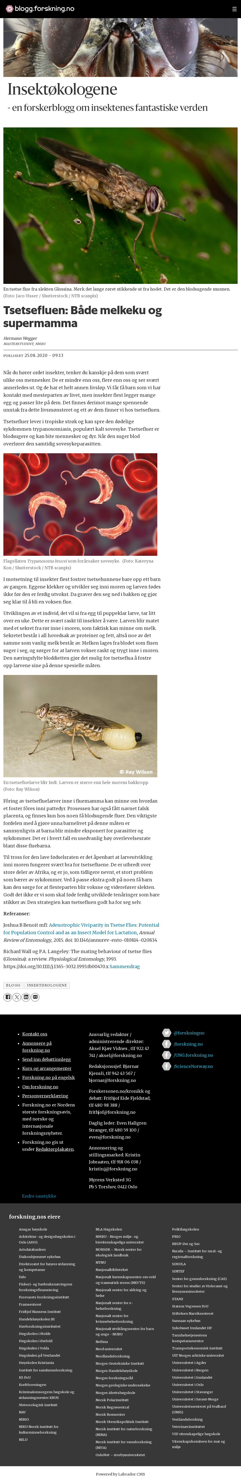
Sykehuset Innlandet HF (192, 1328)
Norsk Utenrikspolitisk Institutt (122, 1422)
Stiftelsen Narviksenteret (193, 1313)
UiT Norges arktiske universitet (198, 1355)
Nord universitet (109, 1349)
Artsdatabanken (32, 1249)
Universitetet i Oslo (188, 1385)
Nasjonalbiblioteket (112, 1270)
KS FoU (25, 1377)
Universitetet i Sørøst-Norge (195, 1399)
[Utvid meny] (234, 9)
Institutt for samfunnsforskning (46, 1370)
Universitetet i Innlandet (192, 1377)
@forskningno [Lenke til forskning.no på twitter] (189, 1032)
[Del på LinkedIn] (26, 997)
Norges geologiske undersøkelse (123, 1385)
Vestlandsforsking (187, 1419)
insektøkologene (47, 985)
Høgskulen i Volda (34, 1348)
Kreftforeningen (32, 1385)
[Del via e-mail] (35, 997)
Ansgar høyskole (33, 1229)
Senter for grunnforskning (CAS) (199, 1279)
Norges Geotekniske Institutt (120, 1363)
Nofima (102, 1342)
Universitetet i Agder (189, 1363)
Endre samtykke (39, 1196)
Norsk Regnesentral (112, 1407)
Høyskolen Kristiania (36, 1363)
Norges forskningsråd (114, 1378)
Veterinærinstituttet (188, 1427)
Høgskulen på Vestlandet (39, 1355)
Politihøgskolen (185, 1229)
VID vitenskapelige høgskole (196, 1434)
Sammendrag (125, 966)
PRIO (176, 1236)
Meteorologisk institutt (38, 1405)
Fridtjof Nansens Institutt (40, 1312)
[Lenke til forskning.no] (114, 6)
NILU (23, 1439)
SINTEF (178, 1271)
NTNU (101, 1262)
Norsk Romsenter (110, 1414)
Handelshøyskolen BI (37, 1319)
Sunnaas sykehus (186, 1321)
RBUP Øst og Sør (186, 1244)
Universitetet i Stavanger (192, 1392)
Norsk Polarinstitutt (112, 1400)
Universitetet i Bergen (190, 1370)
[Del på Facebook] (7, 997)
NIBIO (24, 1419)
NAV (22, 1412)
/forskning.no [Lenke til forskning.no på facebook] (188, 1044)
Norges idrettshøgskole (115, 1393)
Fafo (22, 1277)
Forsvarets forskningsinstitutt (44, 1297)
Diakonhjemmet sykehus (40, 1257)
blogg (13, 985)
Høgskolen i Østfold (35, 1341)
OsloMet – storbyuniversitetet (120, 1455)
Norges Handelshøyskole (117, 1371)
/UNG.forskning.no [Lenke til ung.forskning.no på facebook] (193, 1055)
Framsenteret (30, 1304)
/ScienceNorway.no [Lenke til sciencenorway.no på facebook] (193, 1066)
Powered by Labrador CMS (120, 1474)
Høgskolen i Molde (35, 1334)
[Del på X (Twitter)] (16, 997)
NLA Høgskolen (109, 1229)
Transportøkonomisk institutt (197, 1348)
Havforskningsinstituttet (40, 1326)
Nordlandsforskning (113, 1356)
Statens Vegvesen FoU (190, 1306)
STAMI (177, 1299)
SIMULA (179, 1264)
